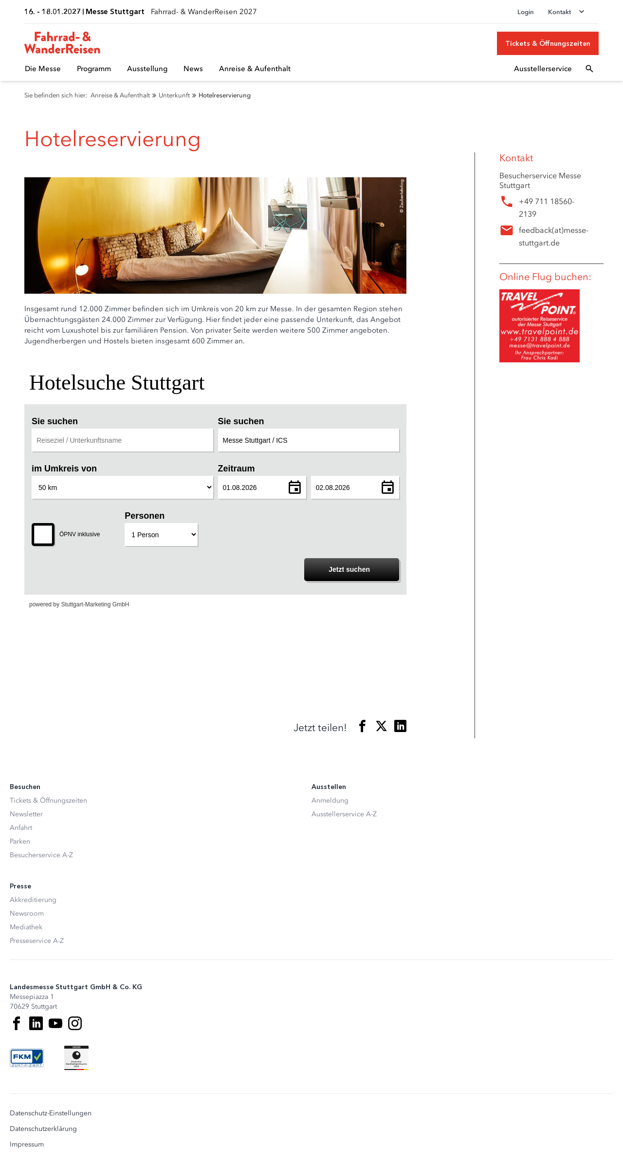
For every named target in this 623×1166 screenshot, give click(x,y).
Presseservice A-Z (37, 941)
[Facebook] (16, 1023)
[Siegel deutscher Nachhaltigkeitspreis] (76, 1058)
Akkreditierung (33, 900)
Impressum (27, 1144)
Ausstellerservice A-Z (344, 814)
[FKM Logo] (27, 1058)
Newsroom (27, 913)
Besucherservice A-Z (41, 855)
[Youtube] (55, 1023)
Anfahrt (21, 828)
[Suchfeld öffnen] (589, 68)
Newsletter (26, 814)
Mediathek (26, 927)
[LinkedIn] (36, 1023)
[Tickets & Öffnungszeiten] (548, 43)
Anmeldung (330, 800)
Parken (20, 841)
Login (525, 12)
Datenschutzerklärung (43, 1129)
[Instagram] (75, 1023)
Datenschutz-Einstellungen (51, 1113)
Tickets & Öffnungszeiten (48, 800)
